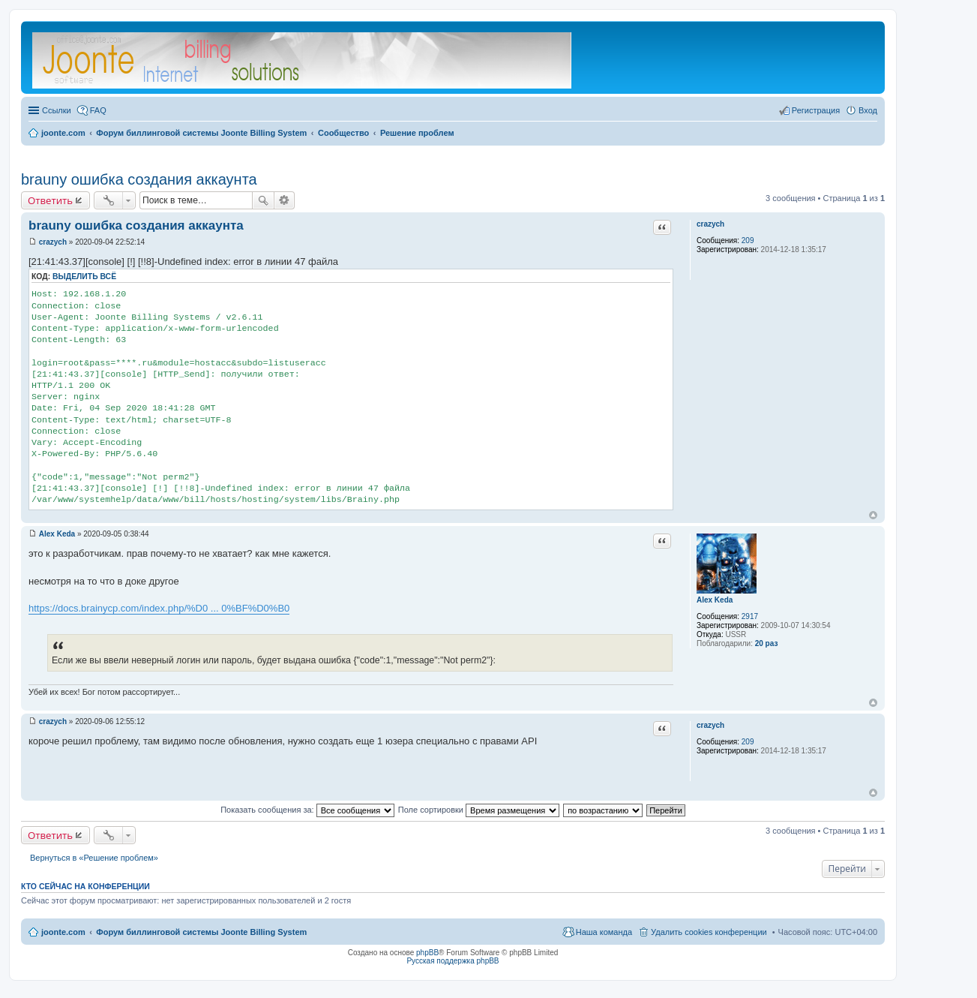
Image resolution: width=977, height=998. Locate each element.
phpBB (427, 952)
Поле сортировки (478, 809)
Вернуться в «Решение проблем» (94, 857)
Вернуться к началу (873, 515)
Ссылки (56, 110)
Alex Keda (715, 600)
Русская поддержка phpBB (452, 961)
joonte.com (63, 931)
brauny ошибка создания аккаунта (139, 179)
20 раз (766, 643)
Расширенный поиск (284, 200)
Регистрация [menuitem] (816, 110)
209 (748, 240)
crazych (710, 224)
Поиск (263, 200)
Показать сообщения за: (307, 809)
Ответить (50, 200)
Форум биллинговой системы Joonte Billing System (201, 931)
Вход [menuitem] (868, 110)
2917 (750, 616)
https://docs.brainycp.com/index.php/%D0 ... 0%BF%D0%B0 (158, 608)
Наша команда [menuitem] (604, 931)
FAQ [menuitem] (98, 110)
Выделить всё (84, 276)
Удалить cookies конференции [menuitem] (709, 931)
